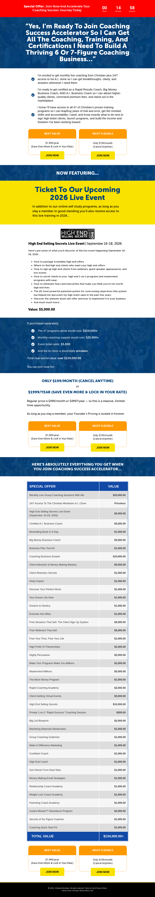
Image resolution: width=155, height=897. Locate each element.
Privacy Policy (101, 888)
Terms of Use (89, 888)
